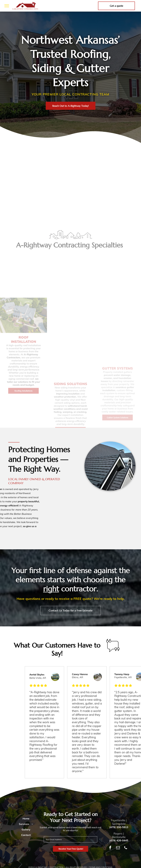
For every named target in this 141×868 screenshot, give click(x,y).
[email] (118, 848)
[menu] (7, 6)
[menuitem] (26, 818)
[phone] (126, 848)
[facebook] (110, 848)
